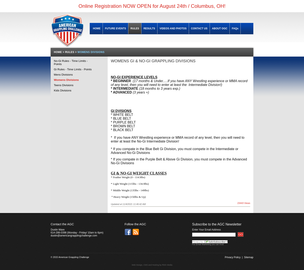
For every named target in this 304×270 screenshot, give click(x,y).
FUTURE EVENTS (115, 28)
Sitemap (248, 257)
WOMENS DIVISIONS (90, 52)
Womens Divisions (66, 79)
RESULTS (149, 28)
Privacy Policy (233, 257)
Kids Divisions (62, 90)
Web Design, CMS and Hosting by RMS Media (152, 265)
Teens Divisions (63, 85)
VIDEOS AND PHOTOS (173, 28)
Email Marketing (203, 244)
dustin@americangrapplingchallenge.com (74, 235)
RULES (134, 28)
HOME (96, 28)
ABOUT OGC (219, 28)
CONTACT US (199, 28)
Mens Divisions (63, 74)
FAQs (235, 28)
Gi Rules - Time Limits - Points (73, 69)
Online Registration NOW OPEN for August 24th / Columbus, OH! (152, 6)
